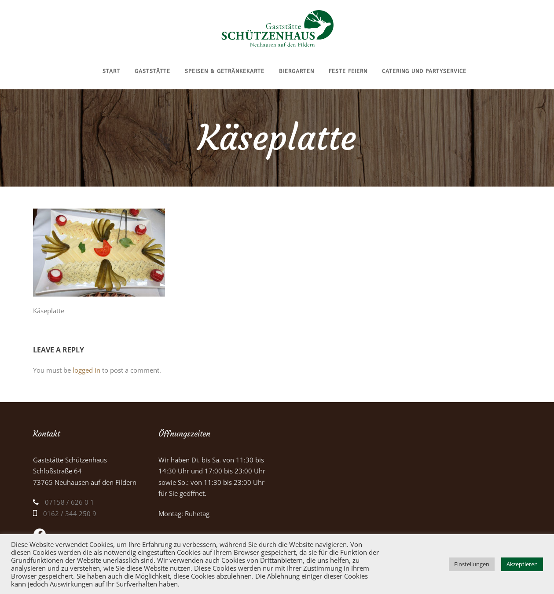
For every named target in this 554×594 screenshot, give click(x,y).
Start (111, 71)
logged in (86, 370)
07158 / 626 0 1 (69, 502)
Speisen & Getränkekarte (224, 71)
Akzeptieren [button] (522, 564)
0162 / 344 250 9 (69, 513)
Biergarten (296, 71)
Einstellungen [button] (471, 564)
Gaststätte (152, 71)
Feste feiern (348, 71)
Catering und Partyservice (424, 71)
